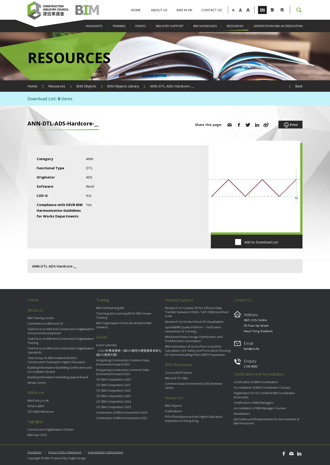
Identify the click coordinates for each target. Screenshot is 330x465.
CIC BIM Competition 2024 (113, 401)
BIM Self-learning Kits (110, 308)
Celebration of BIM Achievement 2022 (121, 418)
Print (290, 125)
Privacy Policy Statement (64, 452)
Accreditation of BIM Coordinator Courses (262, 387)
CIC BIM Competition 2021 (113, 385)
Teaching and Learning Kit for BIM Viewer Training (123, 315)
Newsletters (242, 414)
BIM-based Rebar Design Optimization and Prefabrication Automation (194, 339)
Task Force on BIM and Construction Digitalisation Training (61, 341)
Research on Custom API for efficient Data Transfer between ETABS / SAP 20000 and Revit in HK (196, 312)
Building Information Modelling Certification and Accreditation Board (60, 369)
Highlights (94, 26)
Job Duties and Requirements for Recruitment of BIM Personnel (266, 421)
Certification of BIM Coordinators (256, 382)
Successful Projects (178, 372)
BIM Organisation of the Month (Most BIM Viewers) (123, 325)
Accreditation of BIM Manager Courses (260, 408)
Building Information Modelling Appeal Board (58, 377)
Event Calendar (106, 345)
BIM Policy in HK (38, 400)
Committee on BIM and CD (45, 323)
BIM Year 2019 (37, 435)
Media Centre (37, 383)
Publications (173, 411)
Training (119, 26)
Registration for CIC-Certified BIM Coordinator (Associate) (264, 395)
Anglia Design (77, 458)
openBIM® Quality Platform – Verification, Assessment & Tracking (193, 329)
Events (140, 26)
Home (135, 10)
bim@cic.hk (251, 349)
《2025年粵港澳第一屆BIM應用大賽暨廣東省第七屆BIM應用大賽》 (128, 352)
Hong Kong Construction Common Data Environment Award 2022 (122, 362)
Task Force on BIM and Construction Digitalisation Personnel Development (61, 331)
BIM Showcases (205, 26)
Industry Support (170, 26)
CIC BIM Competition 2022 (113, 390)
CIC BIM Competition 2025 (113, 407)
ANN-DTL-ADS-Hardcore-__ (172, 86)
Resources (235, 26)
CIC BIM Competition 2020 (113, 379)
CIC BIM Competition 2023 (113, 396)
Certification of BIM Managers (253, 403)
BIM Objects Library (123, 86)
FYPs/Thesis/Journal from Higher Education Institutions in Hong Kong (194, 419)
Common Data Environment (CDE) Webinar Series (193, 385)
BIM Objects (86, 86)
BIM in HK (184, 10)
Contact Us (211, 10)
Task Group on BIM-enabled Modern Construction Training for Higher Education (56, 360)
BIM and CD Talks (176, 378)
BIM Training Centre (41, 318)
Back (298, 86)
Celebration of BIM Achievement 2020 (121, 412)
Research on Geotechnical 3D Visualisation (194, 322)
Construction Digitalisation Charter (51, 429)
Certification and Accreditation (277, 26)
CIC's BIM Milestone (41, 411)
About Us (159, 10)
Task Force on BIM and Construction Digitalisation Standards (61, 350)
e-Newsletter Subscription (105, 452)
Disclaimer (35, 452)
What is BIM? (36, 406)
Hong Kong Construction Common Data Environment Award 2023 (122, 372)
